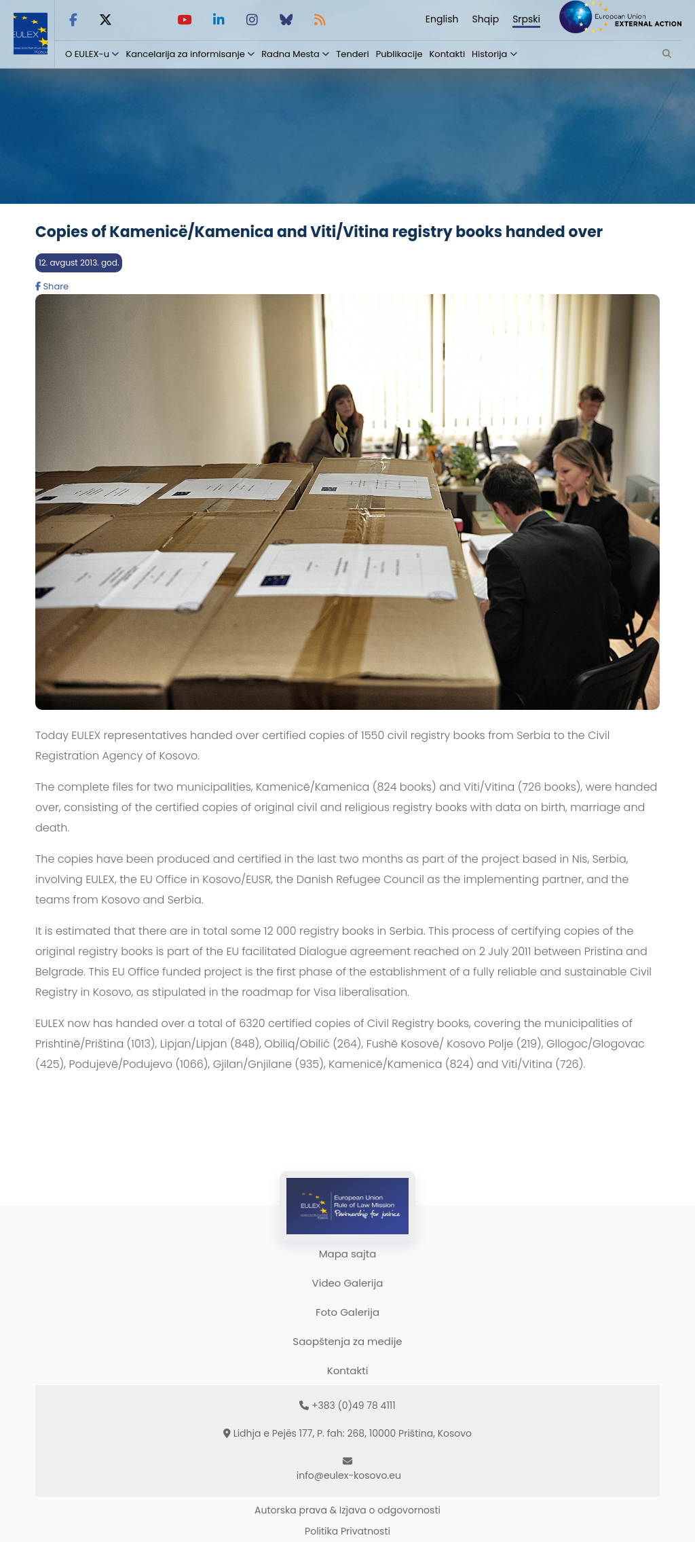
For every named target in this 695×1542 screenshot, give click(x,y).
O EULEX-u (87, 54)
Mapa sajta (348, 1254)
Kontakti (448, 54)
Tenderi (352, 54)
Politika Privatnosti (347, 1531)
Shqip (486, 19)
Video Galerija (347, 1283)
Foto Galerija (347, 1312)
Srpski (526, 19)
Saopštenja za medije (347, 1341)
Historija (489, 54)
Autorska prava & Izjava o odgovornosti (347, 1510)
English (442, 19)
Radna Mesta (290, 54)
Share (52, 286)
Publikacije (399, 54)
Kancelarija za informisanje (186, 54)
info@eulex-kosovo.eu (349, 1475)
